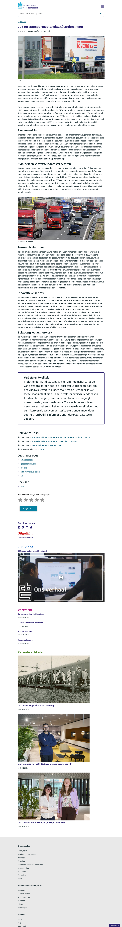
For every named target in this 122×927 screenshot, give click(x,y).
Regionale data (23, 868)
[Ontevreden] (26, 499)
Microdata (21, 861)
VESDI (23, 487)
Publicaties (22, 872)
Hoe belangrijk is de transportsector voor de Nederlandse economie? (61, 438)
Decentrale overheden (26, 897)
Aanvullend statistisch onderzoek (30, 865)
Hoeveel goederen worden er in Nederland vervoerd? (55, 442)
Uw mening (115, 925)
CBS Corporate (27, 460)
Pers (19, 923)
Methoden (22, 875)
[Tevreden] (37, 499)
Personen (21, 901)
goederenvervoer (28, 464)
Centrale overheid (24, 894)
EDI (22, 476)
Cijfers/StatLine (23, 851)
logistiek (24, 468)
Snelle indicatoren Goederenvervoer (47, 446)
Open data (21, 858)
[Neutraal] (31, 499)
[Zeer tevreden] (42, 499)
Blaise (20, 879)
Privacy (41, 450)
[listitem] (18, 527)
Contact (20, 919)
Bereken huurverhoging (27, 854)
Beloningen (22, 908)
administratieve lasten (30, 472)
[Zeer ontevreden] (20, 499)
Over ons (23, 22)
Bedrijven (21, 890)
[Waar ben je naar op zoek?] (61, 14)
